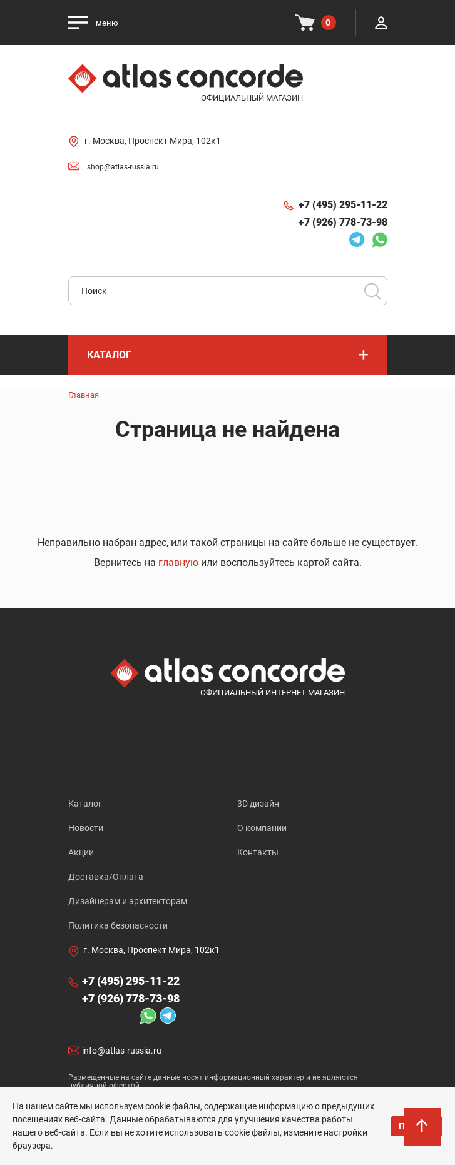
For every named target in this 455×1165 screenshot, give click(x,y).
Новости (85, 828)
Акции (81, 852)
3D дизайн (258, 804)
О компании (262, 828)
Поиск (372, 291)
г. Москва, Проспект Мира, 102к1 (152, 141)
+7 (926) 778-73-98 (343, 222)
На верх (423, 1133)
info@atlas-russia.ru (121, 1051)
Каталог (85, 804)
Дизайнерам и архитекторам (127, 901)
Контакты (258, 852)
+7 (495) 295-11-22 (343, 205)
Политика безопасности (118, 925)
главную (178, 562)
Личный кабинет (381, 22)
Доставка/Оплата (105, 877)
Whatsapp (379, 239)
